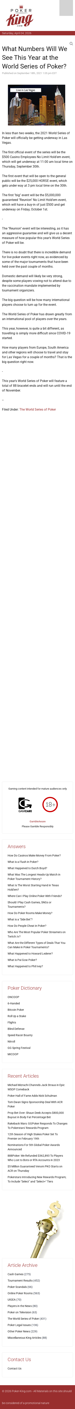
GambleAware (38, 821)
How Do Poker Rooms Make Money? (30, 913)
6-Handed (14, 1003)
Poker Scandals (17, 1286)
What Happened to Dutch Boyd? (27, 868)
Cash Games (15, 1274)
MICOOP (13, 1054)
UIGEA (12, 1299)
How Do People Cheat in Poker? (27, 925)
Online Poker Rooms (20, 1293)
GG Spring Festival (19, 1047)
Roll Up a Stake (17, 1016)
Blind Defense (16, 1028)
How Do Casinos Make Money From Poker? (34, 855)
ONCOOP (13, 997)
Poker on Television (19, 1312)
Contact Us (14, 1368)
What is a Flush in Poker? (23, 861)
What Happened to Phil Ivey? (25, 966)
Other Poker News (19, 1331)
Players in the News (20, 1306)
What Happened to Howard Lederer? (30, 953)
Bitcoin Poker (16, 1009)
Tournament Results (20, 1280)
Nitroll (11, 1041)
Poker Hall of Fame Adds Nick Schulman (32, 1095)
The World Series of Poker (37, 409)
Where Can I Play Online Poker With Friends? (35, 896)
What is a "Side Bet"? (20, 919)
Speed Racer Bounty (20, 1035)
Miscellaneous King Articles (24, 1337)
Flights (12, 1022)
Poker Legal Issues (19, 1325)
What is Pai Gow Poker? (22, 960)
